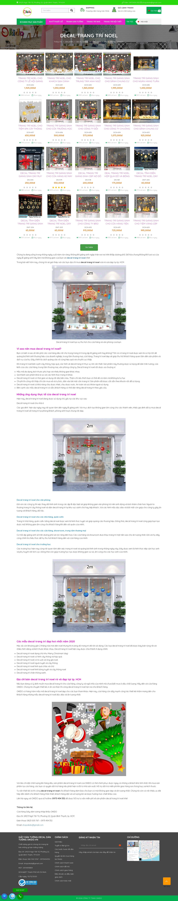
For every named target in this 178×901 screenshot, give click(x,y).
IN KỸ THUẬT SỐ (56, 22)
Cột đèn (88, 524)
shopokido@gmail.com (150, 2)
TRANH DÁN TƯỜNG (74, 22)
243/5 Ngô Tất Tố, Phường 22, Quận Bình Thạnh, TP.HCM (41, 2)
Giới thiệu (58, 842)
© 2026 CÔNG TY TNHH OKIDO (89, 898)
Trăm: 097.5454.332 (131, 2)
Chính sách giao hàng (64, 870)
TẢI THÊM (89, 247)
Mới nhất (143, 22)
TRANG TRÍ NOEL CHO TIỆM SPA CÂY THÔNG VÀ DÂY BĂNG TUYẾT (30, 128)
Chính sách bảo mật (63, 881)
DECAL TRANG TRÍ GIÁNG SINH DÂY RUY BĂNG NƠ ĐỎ (30, 176)
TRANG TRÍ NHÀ (93, 22)
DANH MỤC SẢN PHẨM (31, 22)
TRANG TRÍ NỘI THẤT (113, 22)
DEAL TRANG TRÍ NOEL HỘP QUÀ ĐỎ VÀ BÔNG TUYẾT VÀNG (117, 176)
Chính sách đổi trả (62, 866)
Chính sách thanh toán (64, 863)
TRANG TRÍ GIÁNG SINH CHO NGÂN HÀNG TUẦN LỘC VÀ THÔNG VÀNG (146, 81)
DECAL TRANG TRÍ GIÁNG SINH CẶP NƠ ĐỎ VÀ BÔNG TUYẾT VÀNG (88, 176)
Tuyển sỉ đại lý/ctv (62, 845)
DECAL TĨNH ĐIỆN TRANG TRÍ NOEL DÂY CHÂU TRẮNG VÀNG (146, 176)
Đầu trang (167, 881)
